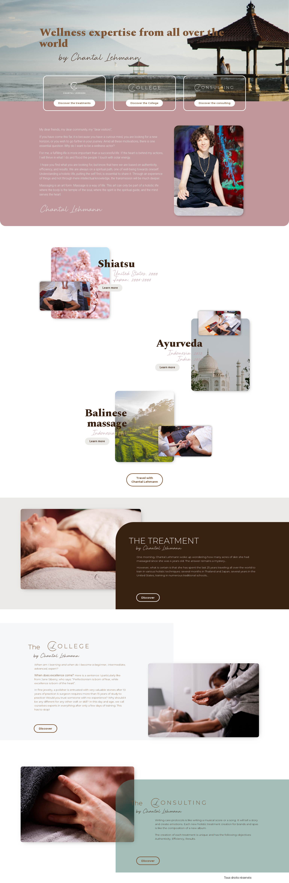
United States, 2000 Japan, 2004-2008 (135, 277)
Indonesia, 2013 (109, 433)
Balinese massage (106, 418)
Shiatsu (116, 264)
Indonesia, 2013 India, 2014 (185, 356)
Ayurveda (179, 343)
